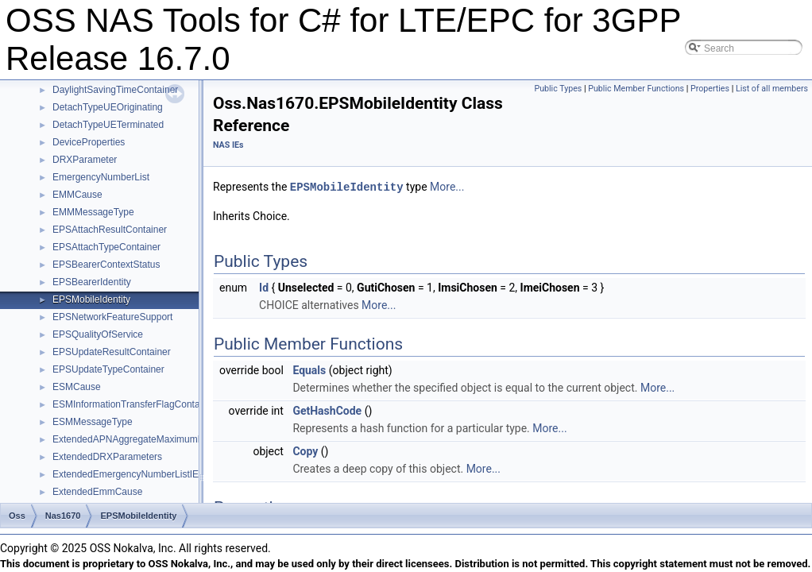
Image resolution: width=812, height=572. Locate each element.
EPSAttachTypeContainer (106, 247)
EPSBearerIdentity (91, 282)
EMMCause (77, 194)
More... (447, 186)
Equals (309, 369)
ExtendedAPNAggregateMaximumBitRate (140, 439)
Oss (17, 515)
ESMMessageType (92, 421)
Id (264, 286)
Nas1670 (63, 515)
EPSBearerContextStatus (106, 264)
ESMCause (76, 386)
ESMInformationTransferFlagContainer (134, 404)
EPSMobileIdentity (91, 299)
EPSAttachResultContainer (109, 229)
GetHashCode (327, 410)
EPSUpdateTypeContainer (108, 369)
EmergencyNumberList (100, 177)
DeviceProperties (88, 142)
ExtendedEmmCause (97, 491)
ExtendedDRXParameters (107, 456)
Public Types (558, 88)
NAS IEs (228, 145)
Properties (709, 88)
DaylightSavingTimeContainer (115, 89)
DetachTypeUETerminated (108, 124)
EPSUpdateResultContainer (111, 352)
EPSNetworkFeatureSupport (112, 317)
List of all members (772, 88)
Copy (305, 450)
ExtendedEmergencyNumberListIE (125, 474)
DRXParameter (84, 159)
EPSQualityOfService (97, 334)
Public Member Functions (636, 88)
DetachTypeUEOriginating (107, 107)
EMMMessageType (93, 212)
